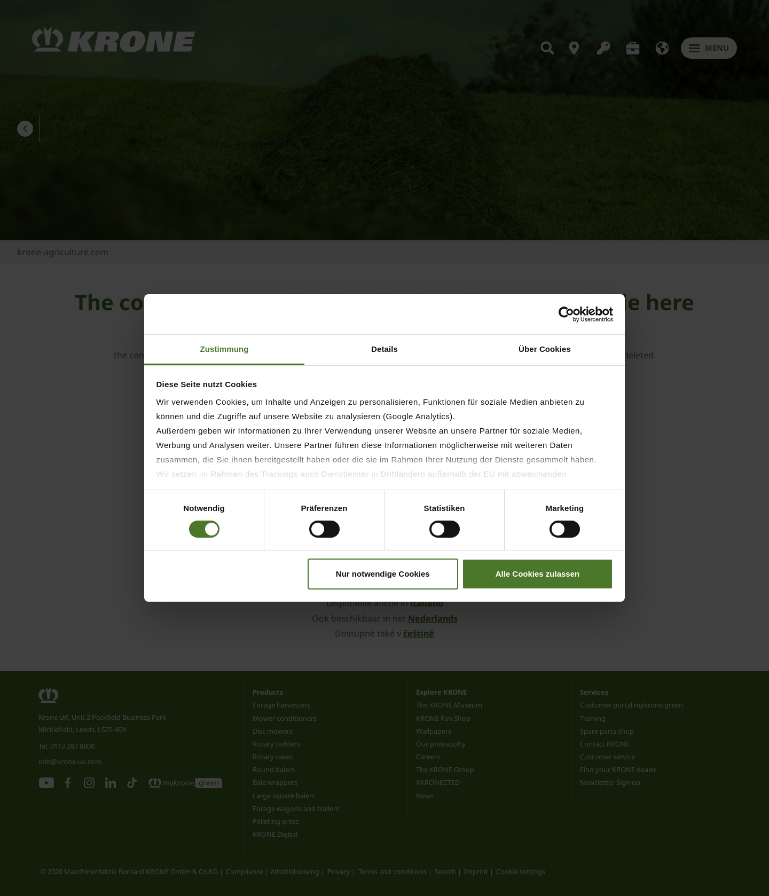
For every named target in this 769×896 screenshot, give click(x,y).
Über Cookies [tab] (545, 348)
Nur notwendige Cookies (383, 573)
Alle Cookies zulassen (538, 573)
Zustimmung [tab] (224, 348)
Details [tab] (384, 348)
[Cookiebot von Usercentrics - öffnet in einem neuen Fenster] (566, 314)
